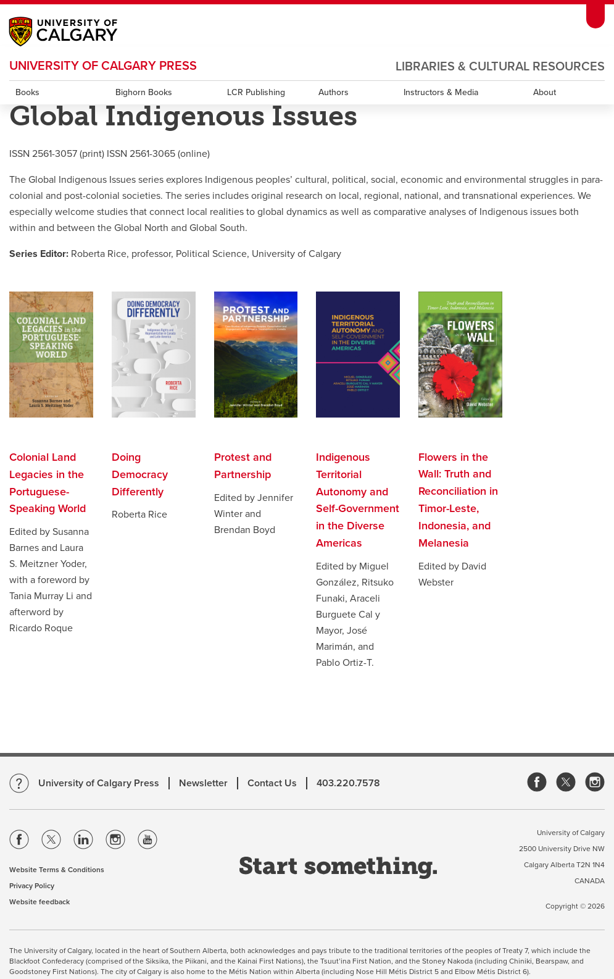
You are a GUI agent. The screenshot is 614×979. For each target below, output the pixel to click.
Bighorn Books (143, 92)
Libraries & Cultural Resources (500, 66)
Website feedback (39, 901)
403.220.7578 (348, 783)
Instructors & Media (441, 92)
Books (27, 92)
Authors (333, 92)
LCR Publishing (256, 92)
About (544, 92)
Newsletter (203, 783)
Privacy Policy (31, 885)
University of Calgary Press (103, 66)
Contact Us (272, 783)
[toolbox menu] (595, 16)
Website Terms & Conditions (56, 869)
